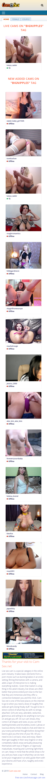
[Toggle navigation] (42, 5)
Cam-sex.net (15, 771)
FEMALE (15, 19)
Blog (42, 774)
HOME (6, 19)
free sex (19, 777)
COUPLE (25, 19)
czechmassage (30, 777)
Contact (34, 774)
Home (25, 774)
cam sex (41, 777)
